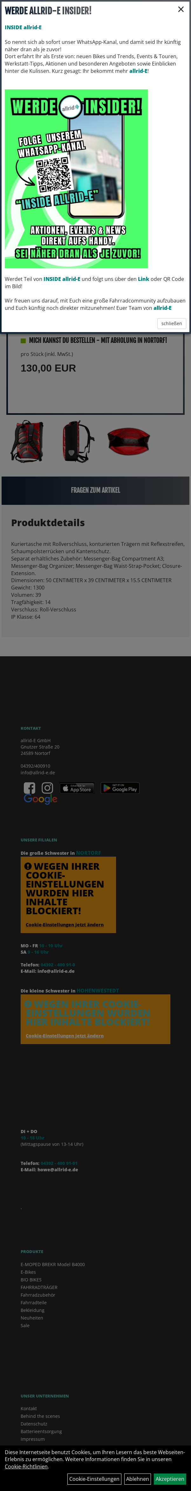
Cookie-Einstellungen (94, 1478)
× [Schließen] (181, 9)
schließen (171, 323)
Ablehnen (137, 1478)
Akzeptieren (170, 1478)
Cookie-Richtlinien (26, 1466)
